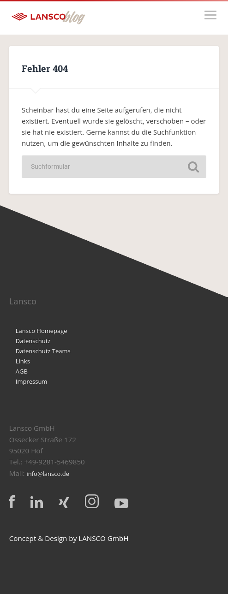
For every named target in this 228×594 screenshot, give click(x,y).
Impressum (32, 381)
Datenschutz (33, 341)
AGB (22, 371)
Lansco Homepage (41, 331)
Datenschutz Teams (43, 351)
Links (23, 361)
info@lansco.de (47, 473)
